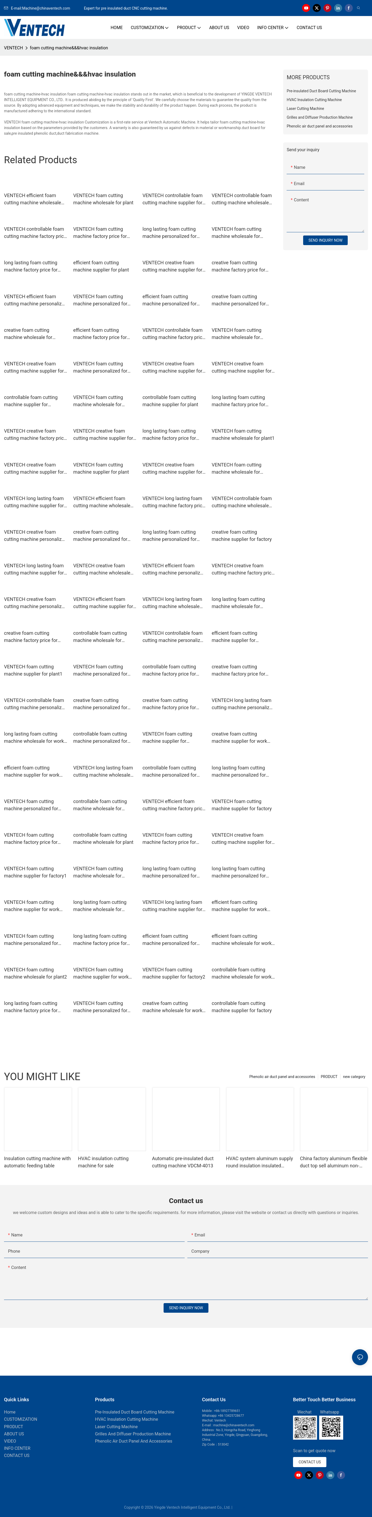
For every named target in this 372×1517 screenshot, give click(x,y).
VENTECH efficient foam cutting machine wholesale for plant (32, 199)
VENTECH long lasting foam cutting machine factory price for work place (174, 502)
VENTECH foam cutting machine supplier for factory (242, 805)
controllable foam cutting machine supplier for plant (170, 400)
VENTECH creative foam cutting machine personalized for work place (35, 603)
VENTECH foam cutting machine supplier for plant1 (33, 670)
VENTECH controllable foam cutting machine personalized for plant (174, 637)
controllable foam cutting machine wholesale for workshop (100, 805)
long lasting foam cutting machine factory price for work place (31, 1007)
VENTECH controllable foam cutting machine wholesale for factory (242, 199)
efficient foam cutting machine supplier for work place (32, 772)
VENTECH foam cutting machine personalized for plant (31, 805)
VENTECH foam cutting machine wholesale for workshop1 (98, 401)
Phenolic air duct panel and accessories (282, 1077)
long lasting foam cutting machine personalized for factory (170, 233)
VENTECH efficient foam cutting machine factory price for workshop (174, 805)
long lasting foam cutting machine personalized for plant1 (170, 872)
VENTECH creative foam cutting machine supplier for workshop (34, 367)
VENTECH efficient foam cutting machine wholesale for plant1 (101, 502)
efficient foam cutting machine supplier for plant (101, 266)
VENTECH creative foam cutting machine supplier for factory (172, 266)
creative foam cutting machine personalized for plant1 (100, 536)
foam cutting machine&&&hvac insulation (69, 47)
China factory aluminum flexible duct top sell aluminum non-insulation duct (333, 1162)
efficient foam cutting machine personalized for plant (170, 300)
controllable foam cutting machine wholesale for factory (100, 637)
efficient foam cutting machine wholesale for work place (241, 940)
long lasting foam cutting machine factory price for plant (31, 266)
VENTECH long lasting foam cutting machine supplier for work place (34, 502)
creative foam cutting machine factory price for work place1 (31, 637)
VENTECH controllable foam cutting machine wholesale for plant (242, 502)
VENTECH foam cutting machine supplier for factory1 (35, 872)
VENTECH (13, 47)
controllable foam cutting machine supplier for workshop (31, 401)
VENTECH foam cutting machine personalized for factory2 (100, 670)
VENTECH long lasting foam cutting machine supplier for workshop (172, 906)
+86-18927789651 (227, 1411)
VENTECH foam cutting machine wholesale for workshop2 (236, 469)
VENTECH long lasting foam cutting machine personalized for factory (243, 704)
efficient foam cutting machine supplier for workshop (234, 637)
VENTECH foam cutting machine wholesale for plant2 (35, 973)
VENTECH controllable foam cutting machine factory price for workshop (35, 233)
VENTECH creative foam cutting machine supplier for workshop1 (103, 435)
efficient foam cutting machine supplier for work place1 (239, 906)
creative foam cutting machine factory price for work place (238, 266)
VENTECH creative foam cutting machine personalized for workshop (35, 536)
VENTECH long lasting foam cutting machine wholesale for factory (103, 772)
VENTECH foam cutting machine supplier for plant (101, 468)
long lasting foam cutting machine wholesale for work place (34, 738)
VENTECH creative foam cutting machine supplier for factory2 (34, 469)
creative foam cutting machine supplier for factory (242, 535)
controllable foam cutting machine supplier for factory (242, 1006)
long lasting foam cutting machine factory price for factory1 (100, 940)
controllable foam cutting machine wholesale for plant (103, 838)
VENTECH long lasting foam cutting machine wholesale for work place (172, 603)
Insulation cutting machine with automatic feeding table (37, 1162)
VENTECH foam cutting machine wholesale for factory (236, 334)
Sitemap (240, 1507)
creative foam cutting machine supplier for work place (239, 738)
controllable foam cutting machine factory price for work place (169, 670)
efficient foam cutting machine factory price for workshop (100, 334)
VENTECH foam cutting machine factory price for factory (169, 839)
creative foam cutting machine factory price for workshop (238, 670)
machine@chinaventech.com (233, 1425)
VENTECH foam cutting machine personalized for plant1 (100, 1007)
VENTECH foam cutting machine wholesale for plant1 (243, 434)
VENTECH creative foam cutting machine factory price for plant (35, 435)
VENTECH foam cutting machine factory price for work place (100, 233)
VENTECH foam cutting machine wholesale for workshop (236, 233)
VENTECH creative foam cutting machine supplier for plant (172, 469)
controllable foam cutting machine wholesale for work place (241, 973)
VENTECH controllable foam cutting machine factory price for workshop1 (174, 334)
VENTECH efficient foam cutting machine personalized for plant (35, 300)
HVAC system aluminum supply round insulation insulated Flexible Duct (259, 1162)
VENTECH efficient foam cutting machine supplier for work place (103, 603)
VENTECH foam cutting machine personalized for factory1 (100, 367)
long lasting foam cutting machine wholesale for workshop (99, 906)
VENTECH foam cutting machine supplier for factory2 (174, 973)
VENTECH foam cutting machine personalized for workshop (31, 940)
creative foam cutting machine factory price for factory (169, 704)
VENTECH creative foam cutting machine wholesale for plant (101, 569)
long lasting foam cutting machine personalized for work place (239, 772)
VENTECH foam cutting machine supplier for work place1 (101, 973)
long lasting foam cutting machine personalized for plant (170, 536)
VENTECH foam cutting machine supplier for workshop (167, 738)
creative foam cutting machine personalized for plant (239, 300)
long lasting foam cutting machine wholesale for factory (238, 603)
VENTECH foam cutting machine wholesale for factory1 (98, 872)
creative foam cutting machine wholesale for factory (28, 334)
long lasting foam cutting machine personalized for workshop (239, 872)
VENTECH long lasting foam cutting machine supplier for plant (34, 569)
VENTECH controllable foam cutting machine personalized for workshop (35, 704)
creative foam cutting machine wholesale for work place (172, 1007)
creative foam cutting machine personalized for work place (100, 704)
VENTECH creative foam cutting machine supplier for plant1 (241, 839)
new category (354, 1077)
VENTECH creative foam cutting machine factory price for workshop (243, 569)
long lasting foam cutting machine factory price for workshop (238, 401)
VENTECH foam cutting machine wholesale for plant (103, 199)
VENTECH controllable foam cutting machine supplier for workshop (173, 199)
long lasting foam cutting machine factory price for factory (169, 435)
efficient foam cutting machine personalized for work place (170, 940)
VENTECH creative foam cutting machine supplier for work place (241, 367)
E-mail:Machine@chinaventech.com (43, 8)
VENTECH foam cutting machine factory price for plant (31, 839)
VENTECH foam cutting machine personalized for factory (100, 300)
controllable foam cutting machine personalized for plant (100, 738)
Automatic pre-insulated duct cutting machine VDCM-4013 (183, 1162)
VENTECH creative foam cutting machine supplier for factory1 (172, 367)
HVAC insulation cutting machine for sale (103, 1162)
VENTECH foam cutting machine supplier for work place (32, 906)
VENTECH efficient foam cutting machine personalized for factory (174, 569)
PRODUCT (329, 1077)
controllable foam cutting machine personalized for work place (170, 772)
